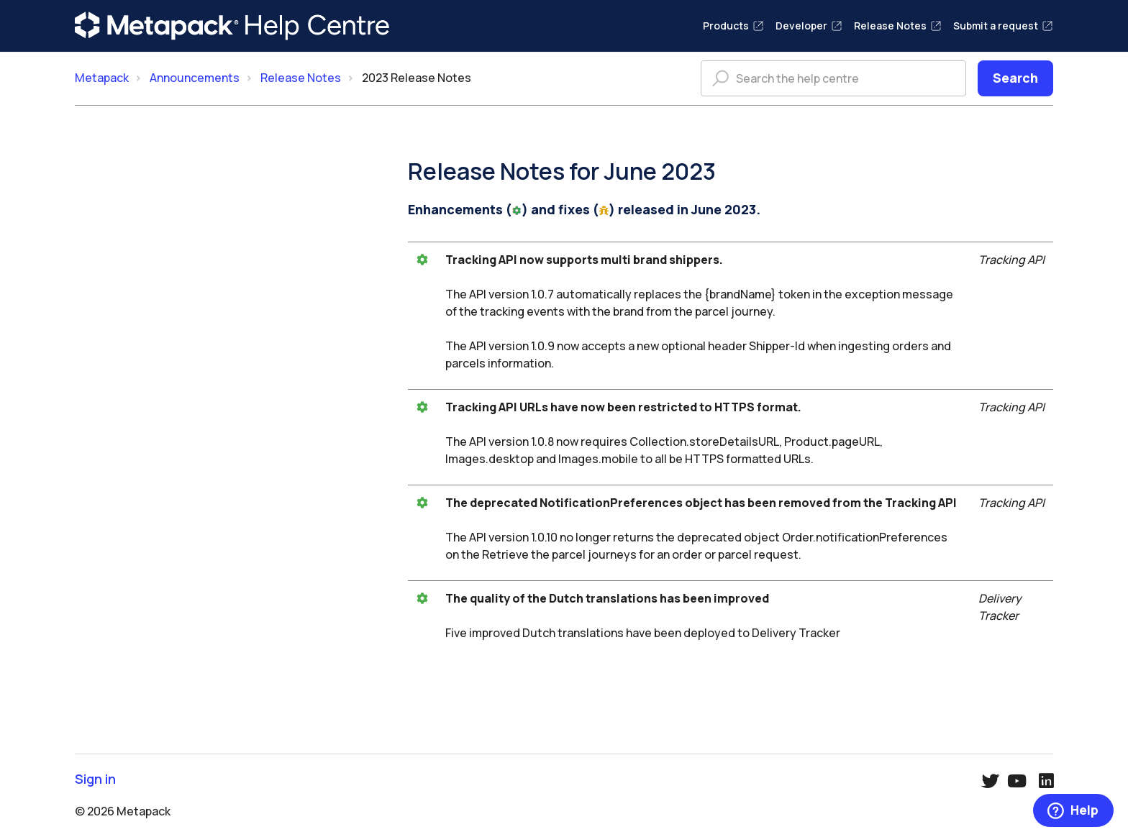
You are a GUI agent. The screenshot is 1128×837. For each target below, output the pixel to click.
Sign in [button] (95, 779)
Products (733, 25)
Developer (809, 25)
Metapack (102, 78)
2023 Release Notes (416, 78)
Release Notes (898, 25)
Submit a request (1003, 25)
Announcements (195, 78)
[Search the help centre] (833, 78)
